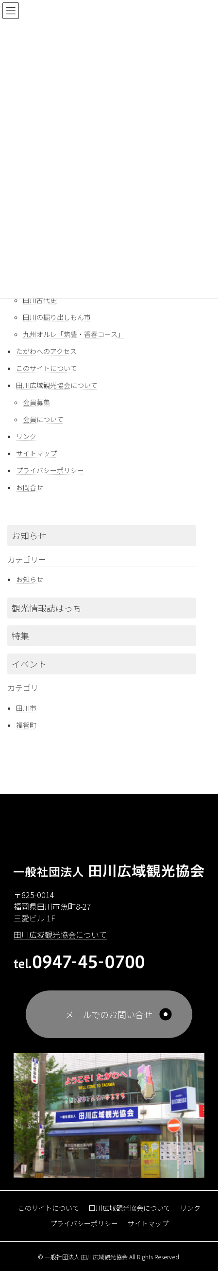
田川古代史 (40, 300)
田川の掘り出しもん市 (57, 317)
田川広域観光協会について (57, 385)
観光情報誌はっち (47, 607)
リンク (26, 436)
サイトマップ (36, 453)
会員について (43, 419)
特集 (20, 635)
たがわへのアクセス (46, 351)
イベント (29, 663)
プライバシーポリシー (50, 470)
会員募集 (36, 402)
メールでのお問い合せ (108, 1014)
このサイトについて (46, 368)
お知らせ (29, 535)
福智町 (26, 725)
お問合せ (29, 487)
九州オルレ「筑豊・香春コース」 (73, 334)
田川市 (26, 708)
